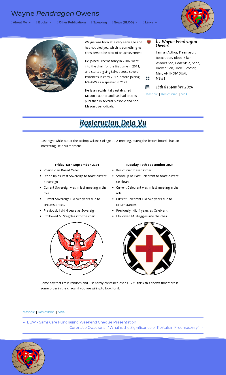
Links (148, 22)
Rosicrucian (169, 94)
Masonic (151, 94)
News (160, 78)
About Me (19, 22)
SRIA (184, 94)
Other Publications (71, 22)
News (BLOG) (123, 22)
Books (42, 22)
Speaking (99, 22)
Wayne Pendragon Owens (176, 43)
